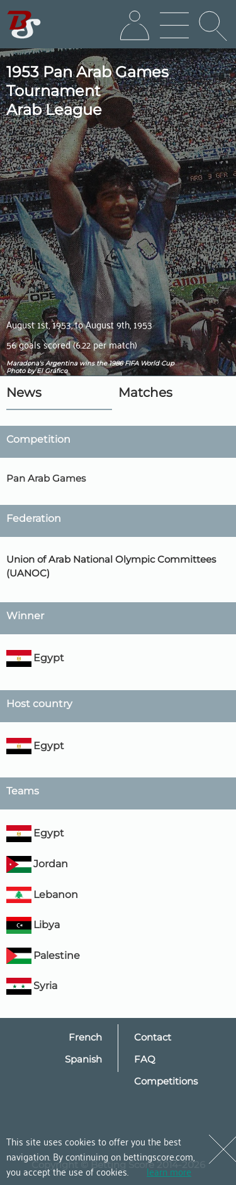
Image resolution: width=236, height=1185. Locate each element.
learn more (169, 1171)
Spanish (83, 1059)
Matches (145, 392)
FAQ (144, 1059)
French (85, 1037)
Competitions (166, 1081)
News (24, 392)
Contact (152, 1037)
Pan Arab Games (46, 478)
